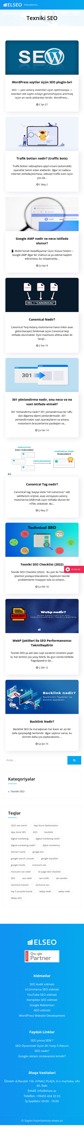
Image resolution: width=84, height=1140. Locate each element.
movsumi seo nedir (21, 871)
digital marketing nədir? (23, 845)
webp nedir (45, 891)
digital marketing (20, 838)
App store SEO (18, 832)
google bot (38, 851)
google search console (22, 858)
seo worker (61, 878)
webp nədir (64, 891)
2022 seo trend (19, 825)
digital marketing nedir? (48, 838)
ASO (35, 832)
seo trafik (44, 878)
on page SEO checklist (49, 871)
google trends (18, 865)
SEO (13, 878)
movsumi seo (39, 865)
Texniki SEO (18, 791)
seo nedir (27, 878)
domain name (18, 851)
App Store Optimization (46, 825)
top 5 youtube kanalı (21, 891)
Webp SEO (16, 898)
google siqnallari (49, 858)
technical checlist (20, 884)
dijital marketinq (51, 845)
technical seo (42, 884)
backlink (48, 832)
